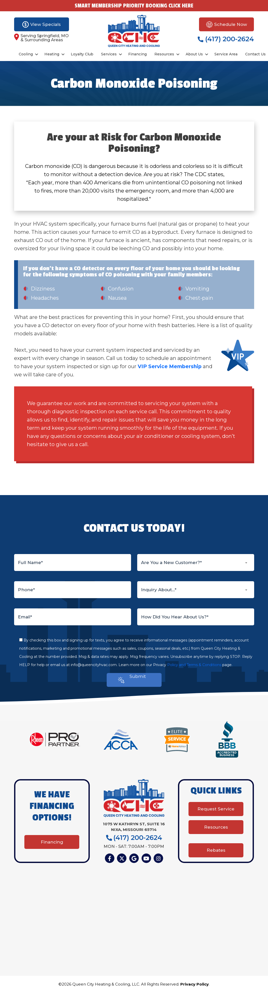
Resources (164, 54)
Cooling (26, 54)
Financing (137, 54)
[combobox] (195, 562)
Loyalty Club (82, 54)
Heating (51, 54)
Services (109, 54)
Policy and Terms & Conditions (194, 664)
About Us (194, 54)
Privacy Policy (194, 985)
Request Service (215, 813)
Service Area (225, 54)
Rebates (216, 849)
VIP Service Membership (171, 366)
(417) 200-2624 (226, 39)
